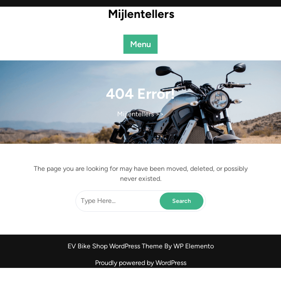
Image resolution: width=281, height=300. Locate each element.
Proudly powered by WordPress (140, 263)
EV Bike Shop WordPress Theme (116, 246)
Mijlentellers (141, 14)
